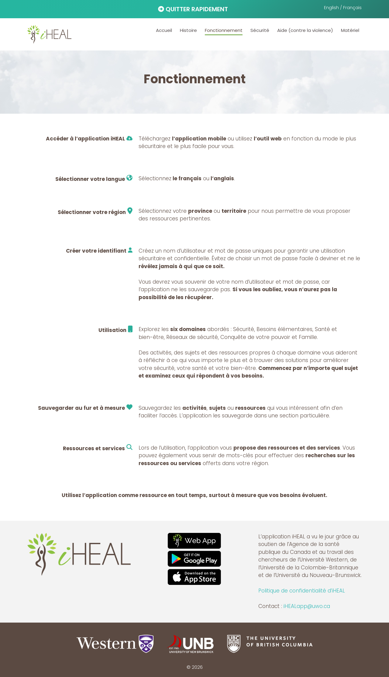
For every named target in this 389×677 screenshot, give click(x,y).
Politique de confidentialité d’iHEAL (301, 590)
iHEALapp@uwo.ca (307, 606)
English (331, 8)
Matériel (350, 30)
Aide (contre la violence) (305, 30)
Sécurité (259, 30)
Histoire (188, 30)
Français (352, 8)
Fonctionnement (224, 30)
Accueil (164, 30)
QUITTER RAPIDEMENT (193, 9)
